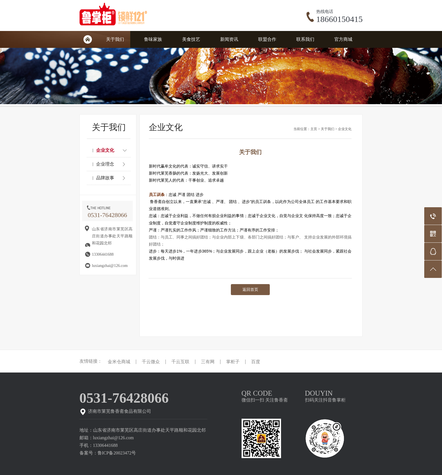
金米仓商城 (119, 362)
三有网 (208, 362)
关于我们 (115, 39)
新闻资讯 (229, 39)
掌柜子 (233, 362)
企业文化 (345, 129)
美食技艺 (191, 39)
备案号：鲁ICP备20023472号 (107, 453)
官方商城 (343, 39)
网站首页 (87, 39)
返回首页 (250, 289)
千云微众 (151, 362)
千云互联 (180, 362)
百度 (255, 362)
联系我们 (305, 39)
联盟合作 (267, 39)
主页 (313, 129)
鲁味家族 (153, 39)
